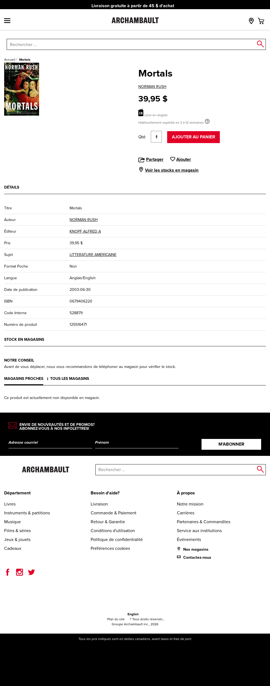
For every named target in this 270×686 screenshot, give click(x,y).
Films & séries (17, 530)
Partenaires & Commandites (203, 522)
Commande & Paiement (113, 513)
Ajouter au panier (193, 137)
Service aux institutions (199, 530)
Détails (11, 187)
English (133, 614)
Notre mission (190, 504)
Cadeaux (12, 548)
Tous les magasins (69, 379)
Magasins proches (23, 379)
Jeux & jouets (17, 539)
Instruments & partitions (27, 513)
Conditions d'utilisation (113, 530)
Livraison (99, 504)
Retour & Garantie (108, 522)
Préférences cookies (110, 548)
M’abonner (231, 444)
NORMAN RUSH (152, 87)
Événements (189, 539)
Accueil (9, 59)
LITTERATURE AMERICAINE (93, 255)
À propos (186, 493)
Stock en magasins (24, 339)
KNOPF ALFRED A (85, 231)
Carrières (185, 513)
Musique (12, 522)
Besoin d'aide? (105, 493)
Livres (10, 504)
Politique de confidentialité (117, 539)
